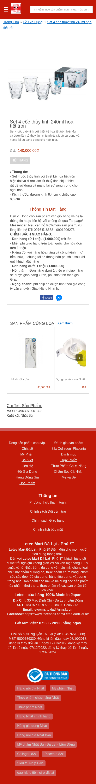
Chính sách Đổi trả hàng (48, 511)
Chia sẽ (27, 448)
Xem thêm (65, 323)
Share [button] (48, 297)
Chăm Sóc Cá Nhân (68, 471)
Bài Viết (27, 460)
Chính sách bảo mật (48, 529)
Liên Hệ (27, 466)
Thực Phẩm (68, 460)
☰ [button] (5, 10)
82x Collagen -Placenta (69, 448)
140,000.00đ (28, 151)
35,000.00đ (43, 387)
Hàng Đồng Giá (27, 477)
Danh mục (68, 454)
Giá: (13, 150)
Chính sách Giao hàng (47, 520)
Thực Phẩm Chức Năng (68, 466)
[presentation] (79, 357)
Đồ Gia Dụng (33, 22)
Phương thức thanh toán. (48, 502)
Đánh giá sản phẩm (68, 443)
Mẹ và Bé (69, 477)
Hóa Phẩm (27, 483)
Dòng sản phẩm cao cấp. (27, 443)
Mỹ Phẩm (27, 454)
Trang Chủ (11, 22)
